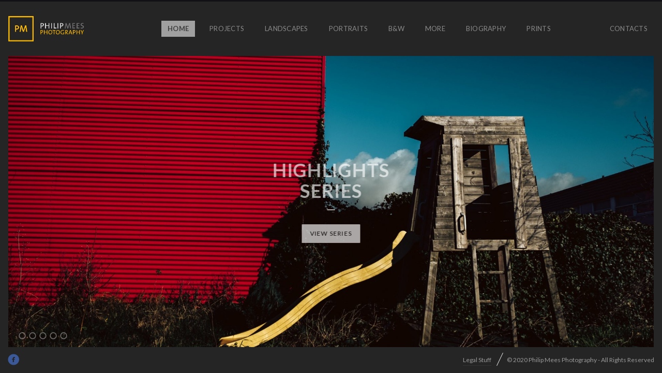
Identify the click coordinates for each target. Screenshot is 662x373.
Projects (226, 28)
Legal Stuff (477, 360)
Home (178, 28)
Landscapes (286, 28)
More (435, 28)
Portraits (348, 28)
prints (538, 28)
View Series (331, 233)
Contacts (629, 28)
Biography (486, 28)
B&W (396, 28)
